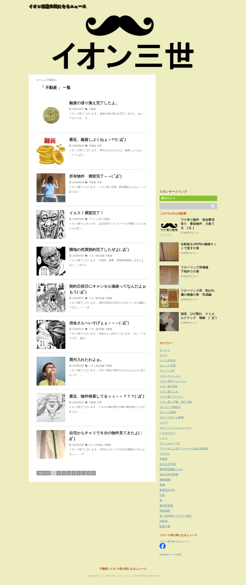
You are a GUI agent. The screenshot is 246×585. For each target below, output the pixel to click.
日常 (99, 145)
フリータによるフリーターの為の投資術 (184, 448)
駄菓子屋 (165, 526)
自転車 (164, 521)
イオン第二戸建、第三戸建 (176, 401)
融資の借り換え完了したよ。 (94, 103)
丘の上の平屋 (168, 464)
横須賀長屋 (166, 505)
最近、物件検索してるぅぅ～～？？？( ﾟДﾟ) (106, 396)
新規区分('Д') (167, 489)
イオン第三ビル (169, 391)
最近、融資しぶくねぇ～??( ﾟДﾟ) (97, 139)
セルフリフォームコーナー (176, 427)
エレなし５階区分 (170, 407)
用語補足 (165, 510)
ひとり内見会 (96, 445)
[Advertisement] (188, 132)
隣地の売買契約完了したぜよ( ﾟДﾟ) (99, 249)
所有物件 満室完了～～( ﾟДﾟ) (95, 176)
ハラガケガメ (168, 432)
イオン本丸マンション (173, 381)
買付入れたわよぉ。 (86, 359)
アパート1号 (95, 219)
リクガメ (165, 453)
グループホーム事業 (172, 417)
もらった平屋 (168, 365)
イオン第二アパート (172, 396)
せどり (164, 355)
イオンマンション (170, 375)
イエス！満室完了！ (86, 213)
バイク (164, 438)
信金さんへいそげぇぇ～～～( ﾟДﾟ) (99, 323)
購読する (168, 198)
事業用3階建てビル (171, 469)
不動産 (92, 109)
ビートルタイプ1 (170, 443)
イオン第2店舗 (96, 255)
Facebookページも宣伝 (170, 554)
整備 (162, 484)
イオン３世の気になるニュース (174, 541)
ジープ (164, 422)
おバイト (165, 350)
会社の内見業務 (169, 474)
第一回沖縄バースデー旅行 (176, 515)
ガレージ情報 (168, 412)
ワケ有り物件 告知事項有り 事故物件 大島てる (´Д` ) (197, 223)
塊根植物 (165, 479)
